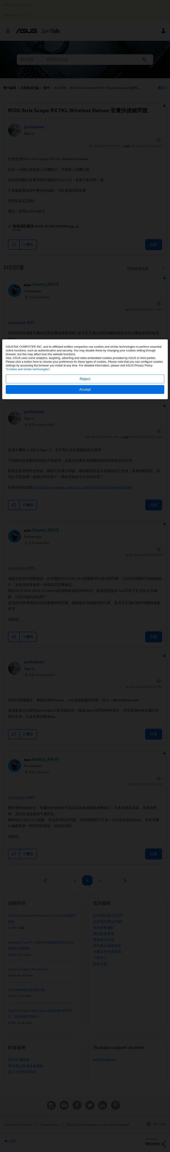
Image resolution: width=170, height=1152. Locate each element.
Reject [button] (85, 586)
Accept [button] (85, 596)
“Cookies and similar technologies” (28, 576)
